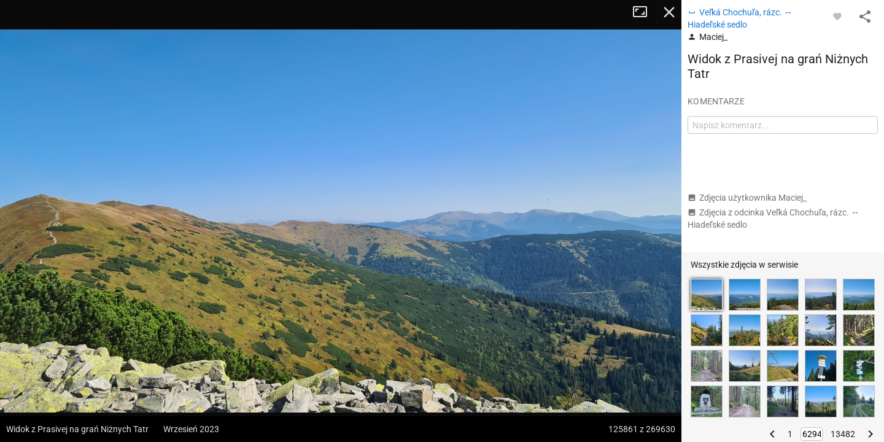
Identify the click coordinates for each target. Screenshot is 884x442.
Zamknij (669, 12)
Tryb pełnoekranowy (644, 12)
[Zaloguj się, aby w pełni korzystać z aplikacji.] (837, 16)
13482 (843, 434)
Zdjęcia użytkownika (747, 198)
